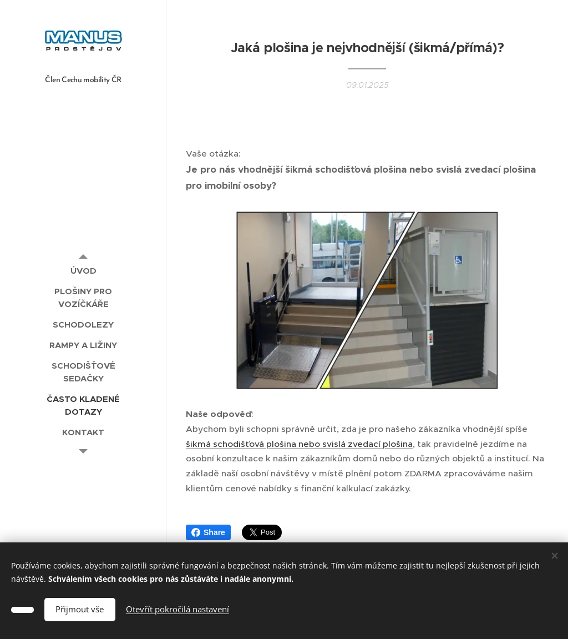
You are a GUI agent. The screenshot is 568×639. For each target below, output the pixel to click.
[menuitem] (83, 270)
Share (208, 532)
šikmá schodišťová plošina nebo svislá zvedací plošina (299, 444)
